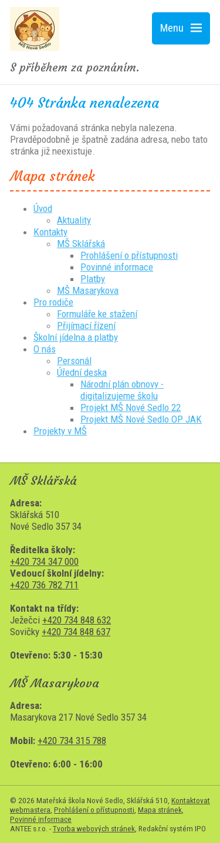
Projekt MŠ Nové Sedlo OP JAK (141, 419)
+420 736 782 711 (44, 585)
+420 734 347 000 (44, 561)
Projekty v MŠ (60, 431)
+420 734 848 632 (76, 620)
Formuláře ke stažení (97, 314)
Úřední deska (82, 372)
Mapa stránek (160, 809)
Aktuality (74, 220)
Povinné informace (116, 267)
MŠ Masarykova (88, 290)
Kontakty (50, 232)
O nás (44, 349)
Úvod (42, 208)
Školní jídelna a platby (75, 337)
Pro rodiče (53, 302)
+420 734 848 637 (76, 632)
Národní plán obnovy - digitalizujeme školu (122, 390)
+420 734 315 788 (72, 740)
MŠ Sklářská (81, 243)
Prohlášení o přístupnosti (129, 255)
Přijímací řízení (86, 325)
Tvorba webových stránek (94, 828)
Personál (74, 360)
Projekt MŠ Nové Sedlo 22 (130, 407)
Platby (92, 279)
